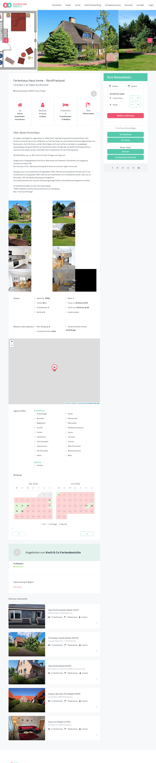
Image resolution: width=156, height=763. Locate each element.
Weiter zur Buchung (125, 116)
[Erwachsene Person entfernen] (132, 98)
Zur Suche (125, 140)
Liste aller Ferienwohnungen (57, 745)
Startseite (56, 5)
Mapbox (74, 357)
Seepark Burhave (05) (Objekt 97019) (64, 648)
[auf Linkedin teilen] (128, 167)
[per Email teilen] (140, 167)
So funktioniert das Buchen (56, 724)
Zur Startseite (125, 134)
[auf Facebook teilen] (111, 167)
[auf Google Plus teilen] (134, 167)
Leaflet (67, 357)
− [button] (12, 300)
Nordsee (129, 5)
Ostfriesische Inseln (89, 724)
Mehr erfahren (15, 739)
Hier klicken (17, 541)
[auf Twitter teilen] (116, 167)
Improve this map (93, 357)
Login (151, 5)
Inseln (68, 5)
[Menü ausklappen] (97, 577)
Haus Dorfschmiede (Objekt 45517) (63, 564)
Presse (48, 741)
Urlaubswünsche (113, 5)
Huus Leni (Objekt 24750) (59, 676)
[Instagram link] (139, 758)
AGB (47, 736)
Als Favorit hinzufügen (125, 128)
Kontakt (140, 5)
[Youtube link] (144, 758)
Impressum (50, 732)
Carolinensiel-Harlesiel (91, 732)
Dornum (125, 151)
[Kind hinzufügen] (138, 104)
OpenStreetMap (83, 357)
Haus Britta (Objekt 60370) (59, 620)
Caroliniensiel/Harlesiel (125, 157)
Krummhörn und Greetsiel (92, 728)
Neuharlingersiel (88, 741)
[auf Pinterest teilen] (122, 167)
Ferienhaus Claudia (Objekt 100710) (63, 592)
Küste (77, 5)
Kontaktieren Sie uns (127, 743)
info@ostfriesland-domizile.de (132, 738)
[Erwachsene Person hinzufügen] (138, 98)
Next (149, 40)
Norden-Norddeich (89, 736)
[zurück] (19, 488)
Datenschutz (50, 728)
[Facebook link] (133, 758)
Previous (6, 40)
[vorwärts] (87, 488)
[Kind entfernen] (132, 104)
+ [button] (12, 296)
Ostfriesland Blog (92, 5)
